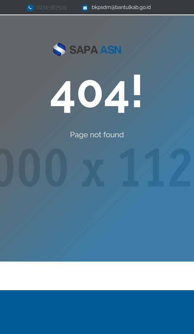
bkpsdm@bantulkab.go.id (121, 7)
